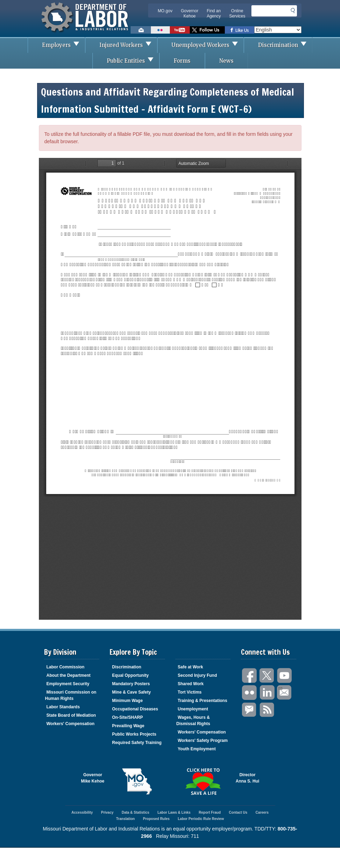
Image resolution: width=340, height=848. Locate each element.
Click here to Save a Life (203, 781)
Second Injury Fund (197, 675)
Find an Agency (214, 13)
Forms (182, 60)
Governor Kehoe (189, 13)
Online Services (237, 13)
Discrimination (285, 45)
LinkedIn (267, 692)
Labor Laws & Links (174, 812)
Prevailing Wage (128, 725)
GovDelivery (249, 709)
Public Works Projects (134, 734)
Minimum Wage (127, 700)
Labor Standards (63, 706)
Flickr (249, 692)
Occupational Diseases (135, 709)
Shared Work (191, 683)
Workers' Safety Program (203, 740)
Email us (141, 30)
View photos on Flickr (160, 30)
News (226, 60)
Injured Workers (128, 45)
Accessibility (82, 812)
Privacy (107, 812)
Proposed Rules (156, 819)
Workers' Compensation (71, 723)
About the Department (69, 675)
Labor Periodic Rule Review (201, 819)
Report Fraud (210, 812)
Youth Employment (197, 748)
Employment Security (68, 683)
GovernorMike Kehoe (92, 778)
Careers (262, 812)
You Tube (284, 675)
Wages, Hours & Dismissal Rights (193, 720)
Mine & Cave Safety (131, 692)
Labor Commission (66, 667)
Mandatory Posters (131, 683)
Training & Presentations (202, 700)
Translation (125, 819)
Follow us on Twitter (207, 30)
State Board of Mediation (71, 715)
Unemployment (193, 709)
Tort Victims (190, 692)
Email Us (280, 687)
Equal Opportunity (130, 675)
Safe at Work (190, 667)
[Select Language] (277, 29)
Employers (63, 45)
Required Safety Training (136, 742)
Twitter (267, 675)
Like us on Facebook (239, 30)
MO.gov (165, 10)
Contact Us (238, 812)
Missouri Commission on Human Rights (71, 695)
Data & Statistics (135, 812)
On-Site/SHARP (127, 717)
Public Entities (133, 61)
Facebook (249, 675)
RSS (267, 709)
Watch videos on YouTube (180, 30)
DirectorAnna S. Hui (247, 778)
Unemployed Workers (207, 45)
